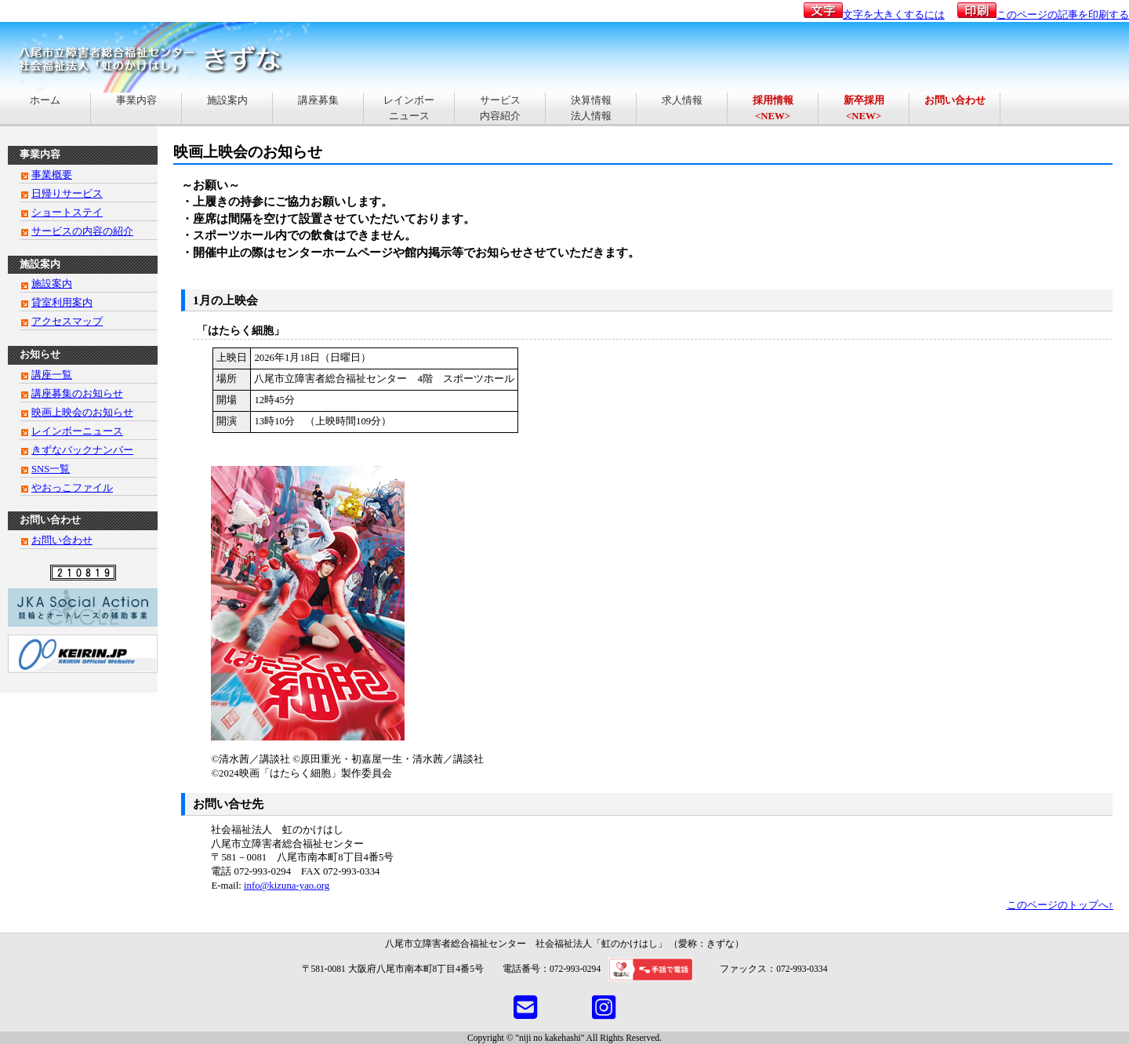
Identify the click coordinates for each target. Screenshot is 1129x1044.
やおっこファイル (72, 487)
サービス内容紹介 (500, 108)
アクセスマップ (67, 321)
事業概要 (51, 174)
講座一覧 (51, 374)
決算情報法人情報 (591, 108)
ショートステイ (67, 212)
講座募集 (318, 108)
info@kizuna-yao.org (286, 885)
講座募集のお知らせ (77, 393)
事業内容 (136, 108)
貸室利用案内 (62, 302)
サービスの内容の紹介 (82, 231)
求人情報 (682, 108)
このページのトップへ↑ (1060, 905)
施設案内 (227, 108)
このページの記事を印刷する (1043, 14)
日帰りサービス (67, 193)
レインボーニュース (408, 108)
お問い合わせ (62, 540)
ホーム (45, 108)
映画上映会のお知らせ (82, 412)
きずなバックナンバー (82, 450)
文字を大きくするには (874, 14)
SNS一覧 (50, 469)
